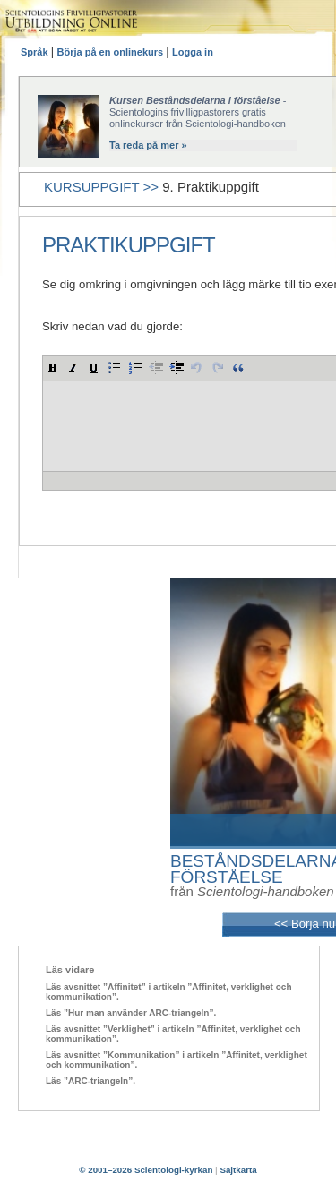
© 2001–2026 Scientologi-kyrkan (145, 1170)
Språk (36, 52)
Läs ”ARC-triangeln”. (90, 1081)
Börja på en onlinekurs (112, 52)
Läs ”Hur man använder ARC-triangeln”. (131, 1013)
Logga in (192, 52)
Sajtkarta (238, 1170)
